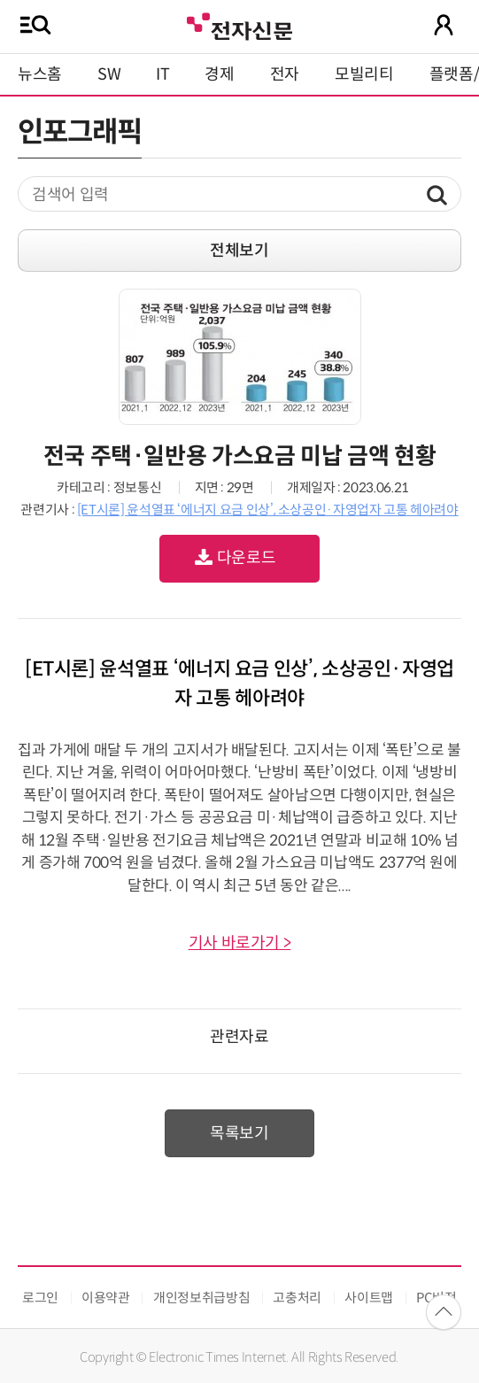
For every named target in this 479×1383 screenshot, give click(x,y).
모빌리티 (364, 74)
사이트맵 (368, 1297)
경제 (219, 74)
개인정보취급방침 (201, 1297)
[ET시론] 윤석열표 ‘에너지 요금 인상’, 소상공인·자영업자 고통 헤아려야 (268, 509)
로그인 (40, 1297)
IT (162, 74)
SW (108, 74)
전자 (284, 74)
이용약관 (105, 1297)
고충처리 (297, 1297)
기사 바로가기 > (240, 943)
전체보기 (239, 250)
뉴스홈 (40, 74)
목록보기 (239, 1133)
